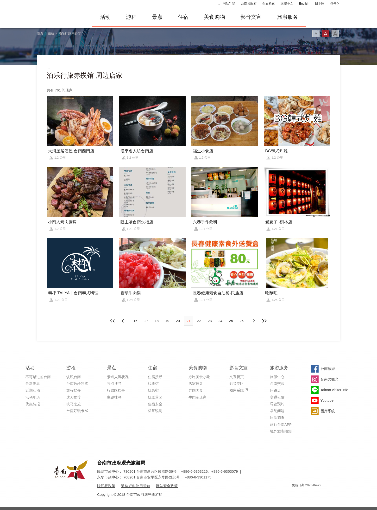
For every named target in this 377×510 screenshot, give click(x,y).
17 (146, 321)
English (304, 3)
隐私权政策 (106, 486)
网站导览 (229, 3)
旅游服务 (287, 17)
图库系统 (236, 390)
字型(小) (316, 33)
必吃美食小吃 (199, 377)
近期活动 (32, 390)
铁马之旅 (73, 404)
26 (242, 321)
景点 (157, 17)
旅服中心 (277, 377)
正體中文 (287, 3)
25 (231, 321)
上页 (253, 321)
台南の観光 (329, 379)
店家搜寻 (195, 383)
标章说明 (155, 411)
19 (167, 321)
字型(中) (325, 33)
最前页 (113, 321)
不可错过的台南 (38, 377)
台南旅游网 (61, 17)
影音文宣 (251, 17)
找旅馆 (153, 383)
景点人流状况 (118, 377)
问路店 (275, 390)
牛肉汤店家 (197, 397)
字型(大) (335, 33)
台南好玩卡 (75, 411)
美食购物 (214, 17)
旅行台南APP (281, 424)
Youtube (327, 400)
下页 (123, 321)
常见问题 (277, 411)
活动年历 (32, 397)
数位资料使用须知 (135, 486)
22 (199, 321)
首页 (40, 33)
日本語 (319, 3)
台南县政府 (249, 3)
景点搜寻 (114, 383)
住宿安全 (155, 404)
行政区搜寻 (116, 390)
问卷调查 (277, 417)
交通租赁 (277, 397)
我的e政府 (295, 493)
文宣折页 (236, 377)
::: (218, 3)
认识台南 (73, 377)
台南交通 (277, 383)
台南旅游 (327, 369)
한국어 (334, 3)
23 (210, 321)
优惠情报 (32, 404)
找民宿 (153, 390)
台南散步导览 (77, 383)
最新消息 (32, 383)
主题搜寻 (114, 397)
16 (135, 321)
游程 (131, 17)
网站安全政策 (167, 486)
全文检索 (268, 3)
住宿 (183, 17)
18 (157, 321)
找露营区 (155, 397)
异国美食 (195, 390)
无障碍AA (312, 493)
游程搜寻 (73, 390)
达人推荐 (73, 397)
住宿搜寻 (155, 377)
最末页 (264, 321)
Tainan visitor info (334, 390)
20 (178, 321)
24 (220, 321)
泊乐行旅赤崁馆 (70, 33)
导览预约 (277, 404)
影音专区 (236, 383)
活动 (105, 17)
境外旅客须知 (281, 431)
